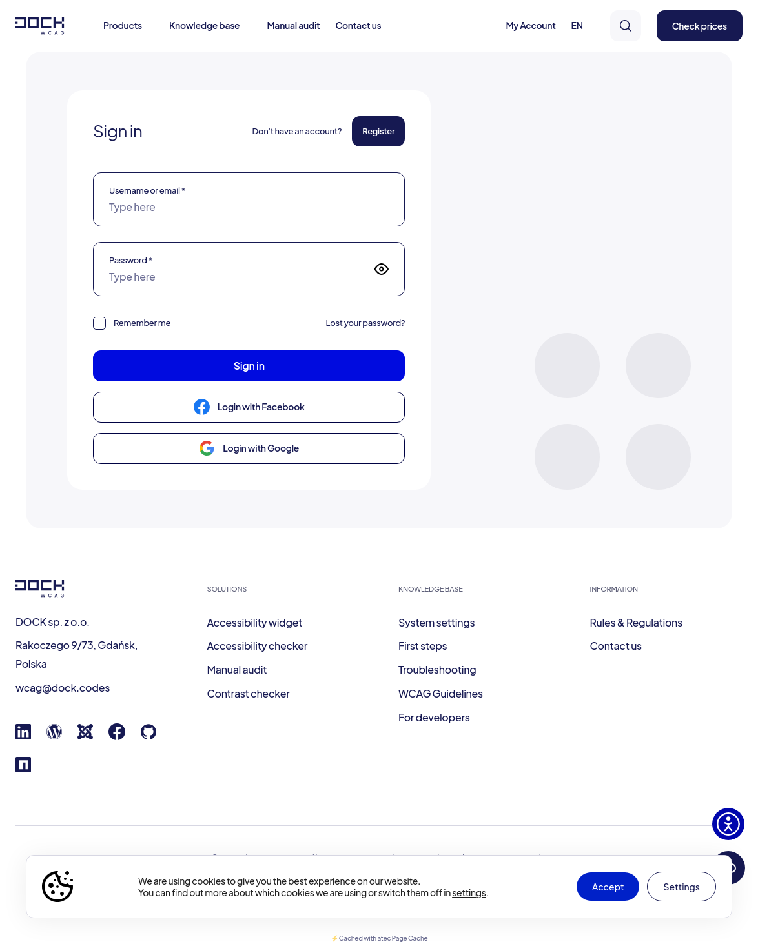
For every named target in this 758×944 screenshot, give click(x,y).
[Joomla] (85, 735)
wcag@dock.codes (62, 687)
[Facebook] (116, 736)
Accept (608, 886)
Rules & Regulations (636, 622)
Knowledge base (204, 25)
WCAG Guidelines (440, 693)
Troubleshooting (437, 669)
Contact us (359, 25)
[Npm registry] (23, 768)
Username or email (147, 190)
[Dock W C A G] (40, 26)
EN (577, 25)
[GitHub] (148, 735)
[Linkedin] (23, 735)
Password (130, 260)
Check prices (699, 26)
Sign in (249, 365)
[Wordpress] (54, 735)
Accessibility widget (255, 622)
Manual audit (293, 25)
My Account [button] (530, 25)
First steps (422, 645)
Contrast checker (248, 693)
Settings (681, 886)
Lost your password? (365, 322)
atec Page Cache (402, 938)
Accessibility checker (257, 645)
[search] (625, 26)
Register (378, 131)
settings (469, 892)
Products (122, 25)
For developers (434, 717)
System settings (436, 622)
